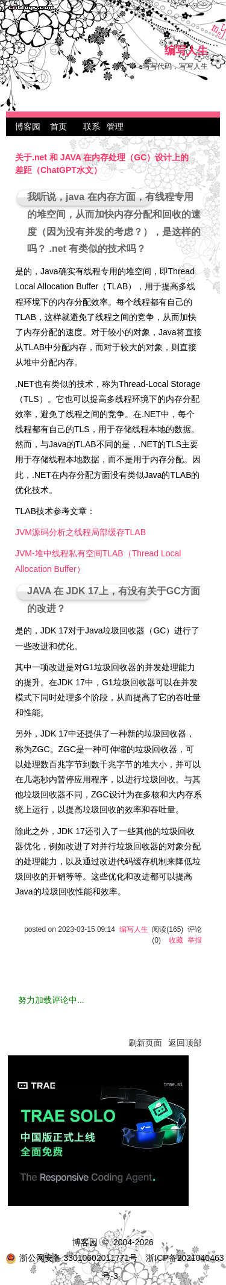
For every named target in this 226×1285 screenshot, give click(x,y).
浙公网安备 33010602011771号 (71, 1258)
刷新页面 (145, 1043)
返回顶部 (185, 1043)
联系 (91, 126)
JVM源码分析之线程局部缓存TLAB (80, 532)
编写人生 (186, 51)
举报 (194, 940)
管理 (115, 126)
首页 (58, 126)
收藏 (176, 940)
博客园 (27, 126)
